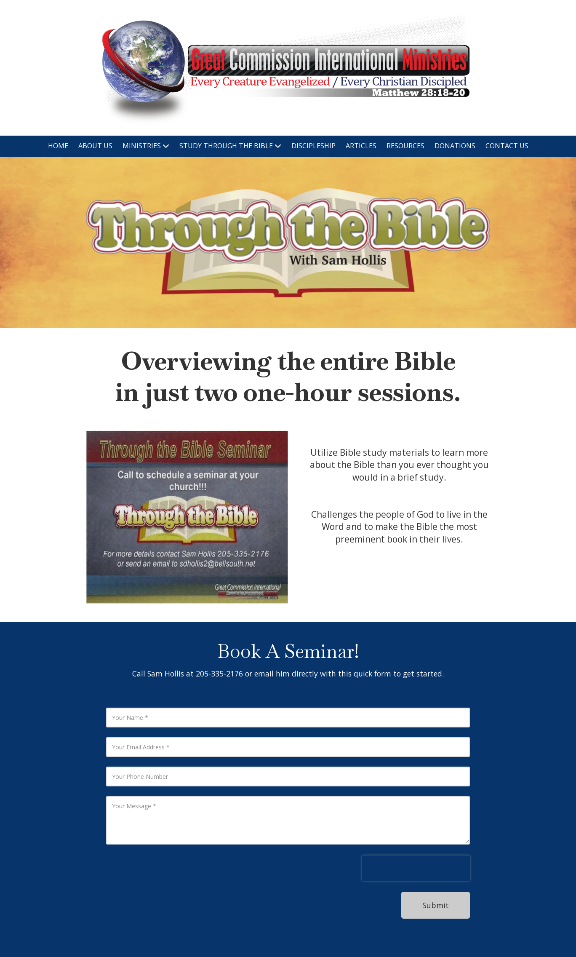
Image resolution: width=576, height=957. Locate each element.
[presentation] (416, 868)
